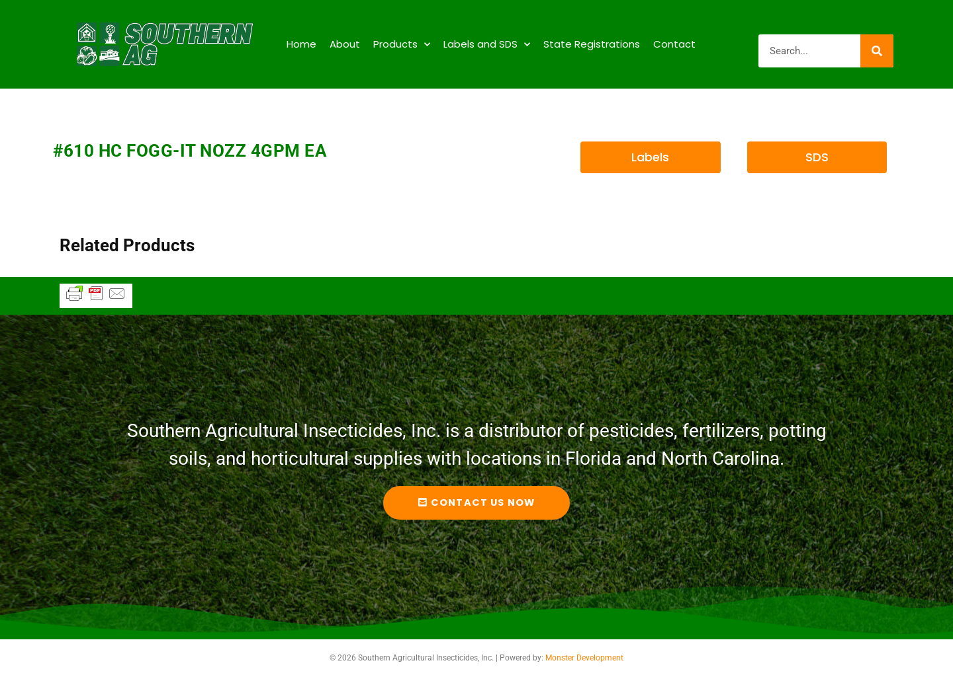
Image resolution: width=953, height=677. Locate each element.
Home (301, 44)
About (345, 44)
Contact (674, 44)
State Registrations (591, 44)
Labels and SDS (486, 44)
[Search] (876, 50)
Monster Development (584, 657)
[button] (650, 157)
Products (401, 44)
